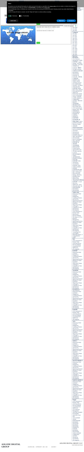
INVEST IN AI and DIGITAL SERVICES (78, 91)
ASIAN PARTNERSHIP (78, 127)
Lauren (47, 28)
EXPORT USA (77, 161)
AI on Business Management (76, 410)
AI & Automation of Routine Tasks (77, 212)
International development (76, 133)
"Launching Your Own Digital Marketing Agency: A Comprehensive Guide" (78, 234)
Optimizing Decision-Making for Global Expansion (78, 202)
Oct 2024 (75, 36)
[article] (35, 35)
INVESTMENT (77, 154)
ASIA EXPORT (77, 61)
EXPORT (75, 181)
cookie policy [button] (47, 7)
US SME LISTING (77, 69)
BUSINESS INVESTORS (77, 137)
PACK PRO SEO (77, 106)
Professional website (77, 93)
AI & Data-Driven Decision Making (76, 174)
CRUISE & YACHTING (76, 163)
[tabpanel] (70, 444)
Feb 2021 (75, 45)
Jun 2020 (75, 30)
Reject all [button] (61, 20)
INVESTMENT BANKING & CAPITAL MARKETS (76, 114)
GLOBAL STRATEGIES (78, 86)
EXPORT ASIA (77, 88)
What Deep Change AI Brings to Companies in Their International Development (77, 207)
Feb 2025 (75, 33)
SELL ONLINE (76, 140)
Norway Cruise (77, 124)
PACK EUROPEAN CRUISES (78, 130)
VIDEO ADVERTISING (76, 156)
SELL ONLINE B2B (77, 185)
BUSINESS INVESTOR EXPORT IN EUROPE (76, 75)
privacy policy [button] (53, 6)
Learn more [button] (13, 20)
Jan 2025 (75, 35)
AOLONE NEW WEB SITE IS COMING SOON (48, 27)
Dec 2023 (75, 42)
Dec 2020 (75, 48)
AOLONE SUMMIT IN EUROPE (78, 66)
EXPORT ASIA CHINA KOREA (77, 166)
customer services (41, 28)
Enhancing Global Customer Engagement (77, 195)
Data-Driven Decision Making (77, 215)
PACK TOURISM (77, 139)
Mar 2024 (75, 39)
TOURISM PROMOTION (76, 104)
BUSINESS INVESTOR (76, 189)
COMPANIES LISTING (76, 100)
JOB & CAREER (77, 77)
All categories (76, 249)
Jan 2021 (75, 47)
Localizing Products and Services (77, 198)
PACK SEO (75, 89)
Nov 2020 (75, 27)
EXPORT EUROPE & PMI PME (76, 119)
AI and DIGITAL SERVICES (77, 183)
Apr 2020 (75, 54)
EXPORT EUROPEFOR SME (77, 169)
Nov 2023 (75, 44)
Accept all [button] (71, 20)
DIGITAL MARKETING (77, 175)
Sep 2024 (75, 38)
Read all (38, 42)
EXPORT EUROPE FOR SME (77, 159)
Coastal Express (76, 148)
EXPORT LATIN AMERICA (77, 97)
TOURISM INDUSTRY (76, 146)
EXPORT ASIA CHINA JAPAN (76, 80)
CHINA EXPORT (78, 71)
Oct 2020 (75, 29)
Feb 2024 (75, 41)
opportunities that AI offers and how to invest (77, 151)
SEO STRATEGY (77, 110)
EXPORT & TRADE (76, 142)
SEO (79, 68)
